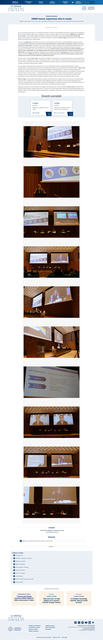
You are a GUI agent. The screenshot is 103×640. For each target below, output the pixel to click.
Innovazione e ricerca (28, 2)
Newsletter (48, 629)
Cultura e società (40, 2)
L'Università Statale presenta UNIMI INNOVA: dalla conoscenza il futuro (24, 598)
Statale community (52, 2)
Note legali (64, 637)
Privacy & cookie (56, 637)
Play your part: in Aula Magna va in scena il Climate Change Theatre (51, 600)
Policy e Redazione (78, 2)
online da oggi (64, 52)
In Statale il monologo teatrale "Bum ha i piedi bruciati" (79, 600)
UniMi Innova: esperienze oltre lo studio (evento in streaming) (62, 108)
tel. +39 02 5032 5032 (90, 627)
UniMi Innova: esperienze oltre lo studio (40, 108)
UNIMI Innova (28, 42)
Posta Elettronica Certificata (88, 628)
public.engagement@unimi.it (52, 532)
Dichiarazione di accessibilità (44, 637)
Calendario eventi (65, 2)
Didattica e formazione (15, 2)
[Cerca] (89, 2)
